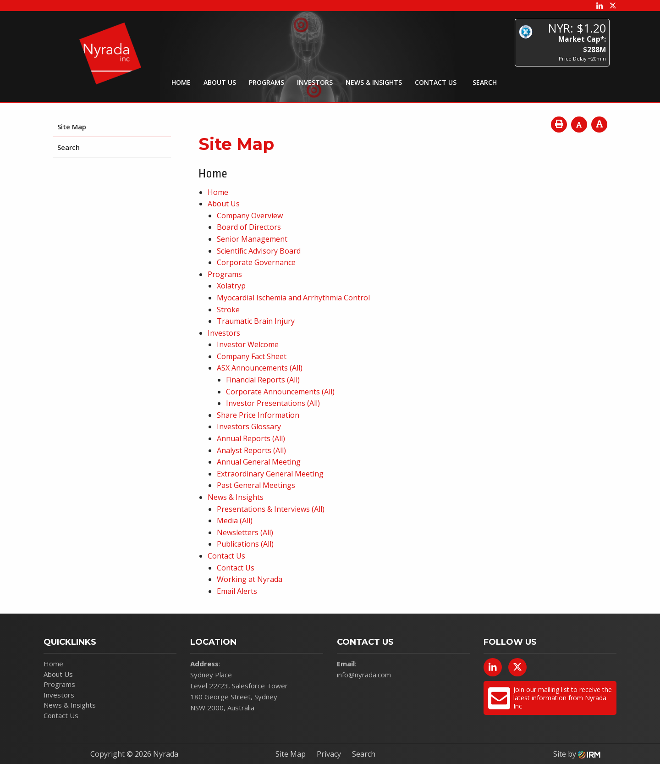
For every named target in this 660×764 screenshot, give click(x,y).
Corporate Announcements (273, 392)
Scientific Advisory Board (259, 251)
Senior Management (252, 239)
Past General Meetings (256, 485)
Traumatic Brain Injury (256, 321)
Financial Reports (255, 380)
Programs (266, 82)
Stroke (228, 309)
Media (227, 520)
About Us (220, 82)
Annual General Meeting (259, 462)
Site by (576, 754)
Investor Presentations (265, 403)
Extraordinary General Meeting (270, 474)
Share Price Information (258, 415)
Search (68, 147)
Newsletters (237, 532)
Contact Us (435, 82)
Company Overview (250, 215)
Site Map (71, 126)
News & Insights (374, 82)
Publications (238, 544)
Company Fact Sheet (251, 356)
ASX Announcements (252, 368)
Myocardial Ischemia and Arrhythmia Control (293, 298)
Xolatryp (231, 286)
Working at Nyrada (249, 579)
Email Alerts (237, 591)
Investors (315, 82)
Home (181, 82)
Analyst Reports (244, 450)
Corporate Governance (256, 262)
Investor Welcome (248, 344)
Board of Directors (249, 227)
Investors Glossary (249, 426)
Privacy (329, 754)
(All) (296, 368)
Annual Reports (243, 438)
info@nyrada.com (364, 674)
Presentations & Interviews (263, 509)
